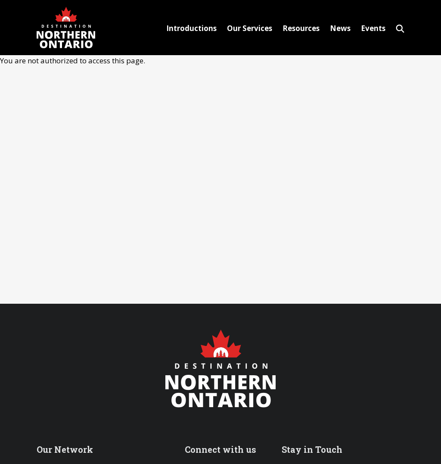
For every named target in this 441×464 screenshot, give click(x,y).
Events (373, 28)
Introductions (191, 28)
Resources (301, 28)
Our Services (249, 28)
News (340, 28)
